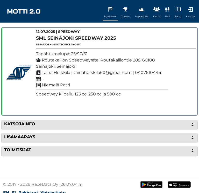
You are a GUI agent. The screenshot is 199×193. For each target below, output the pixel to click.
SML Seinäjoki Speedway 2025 (76, 38)
